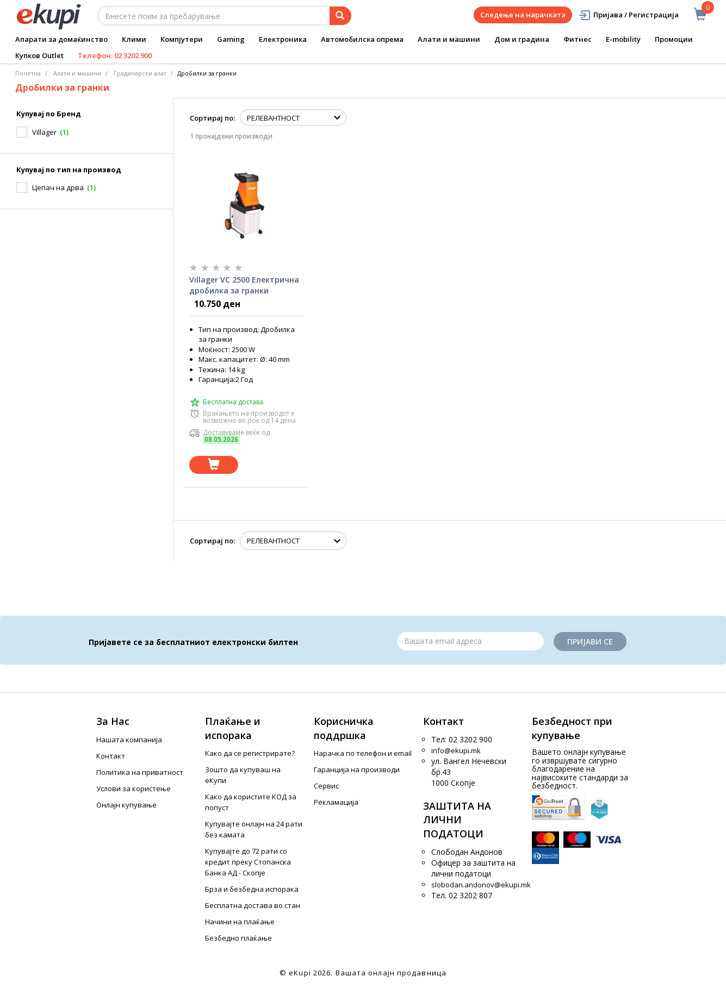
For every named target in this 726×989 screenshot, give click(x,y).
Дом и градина (521, 39)
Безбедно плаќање (238, 938)
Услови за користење (133, 788)
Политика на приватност (139, 772)
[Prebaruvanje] (340, 16)
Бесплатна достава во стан (252, 905)
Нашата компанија (129, 739)
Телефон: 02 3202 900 (115, 55)
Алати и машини (449, 39)
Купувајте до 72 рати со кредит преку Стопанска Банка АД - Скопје (248, 862)
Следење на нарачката (523, 15)
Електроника (283, 39)
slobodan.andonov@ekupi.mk (481, 885)
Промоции (674, 39)
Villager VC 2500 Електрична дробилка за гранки (244, 285)
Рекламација (336, 802)
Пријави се (590, 641)
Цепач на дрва (58, 187)
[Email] (470, 641)
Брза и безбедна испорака (252, 889)
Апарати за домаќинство (61, 39)
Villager (44, 132)
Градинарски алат (140, 73)
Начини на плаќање (240, 922)
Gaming (231, 39)
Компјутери (181, 39)
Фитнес (577, 39)
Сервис (326, 786)
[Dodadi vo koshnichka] (213, 465)
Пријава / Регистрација (628, 15)
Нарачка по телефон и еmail (363, 753)
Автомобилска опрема (362, 39)
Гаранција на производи (357, 769)
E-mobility (623, 39)
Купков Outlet (39, 55)
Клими (134, 39)
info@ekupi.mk (456, 750)
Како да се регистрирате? (250, 753)
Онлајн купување (126, 805)
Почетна (28, 73)
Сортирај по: (212, 118)
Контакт (110, 756)
